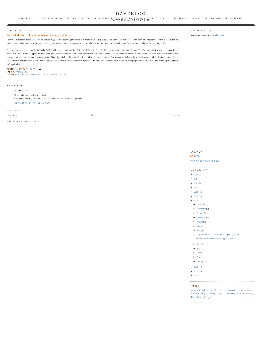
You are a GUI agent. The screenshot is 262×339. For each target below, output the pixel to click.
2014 (196, 179)
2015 (196, 174)
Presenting (210, 294)
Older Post (175, 115)
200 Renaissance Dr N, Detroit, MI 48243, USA (42, 74)
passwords (248, 290)
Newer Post (12, 115)
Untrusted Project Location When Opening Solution (38, 35)
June (198, 230)
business (220, 290)
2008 (196, 267)
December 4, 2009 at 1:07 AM (32, 103)
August (199, 221)
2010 (196, 196)
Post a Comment (14, 110)
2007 (196, 271)
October (200, 213)
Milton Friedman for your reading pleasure (214, 238)
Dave (196, 156)
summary (249, 294)
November (201, 208)
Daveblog (131, 13)
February (200, 257)
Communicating (233, 290)
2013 (196, 183)
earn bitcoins (217, 35)
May (198, 244)
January (200, 261)
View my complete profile (204, 161)
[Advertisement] (203, 93)
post (60, 50)
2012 (196, 187)
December (201, 204)
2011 (196, 192)
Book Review (206, 290)
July (198, 226)
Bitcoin (193, 290)
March (199, 252)
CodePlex (36, 39)
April (199, 248)
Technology (22, 72)
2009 (196, 200)
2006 (196, 275)
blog (50, 50)
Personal (195, 293)
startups (238, 294)
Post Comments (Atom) (29, 121)
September (201, 217)
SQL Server (224, 293)
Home (94, 115)
